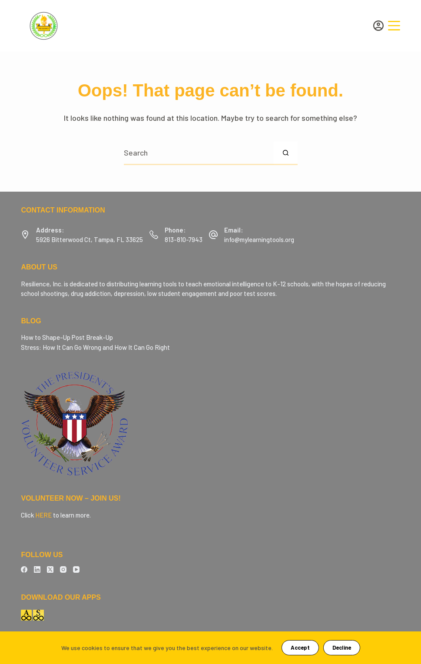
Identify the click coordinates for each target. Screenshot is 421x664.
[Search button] (286, 153)
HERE (43, 515)
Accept (300, 647)
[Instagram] (63, 569)
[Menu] (394, 26)
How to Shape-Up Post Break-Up (67, 337)
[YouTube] (76, 569)
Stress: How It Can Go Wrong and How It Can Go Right (95, 347)
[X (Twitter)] (50, 569)
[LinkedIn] (37, 569)
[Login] (378, 25)
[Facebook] (24, 569)
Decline (341, 647)
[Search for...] (199, 153)
